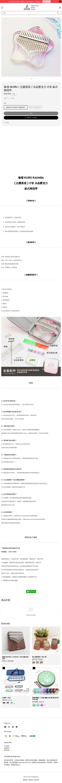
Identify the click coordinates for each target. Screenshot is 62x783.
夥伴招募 (6, 750)
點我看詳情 (46, 1)
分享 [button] (6, 122)
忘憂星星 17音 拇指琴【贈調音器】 (16, 107)
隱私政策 (31, 780)
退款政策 (36, 780)
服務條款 (25, 780)
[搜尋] (58, 13)
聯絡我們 (6, 748)
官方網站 (6, 746)
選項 (5, 103)
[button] (2, 7)
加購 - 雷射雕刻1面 (35, 107)
